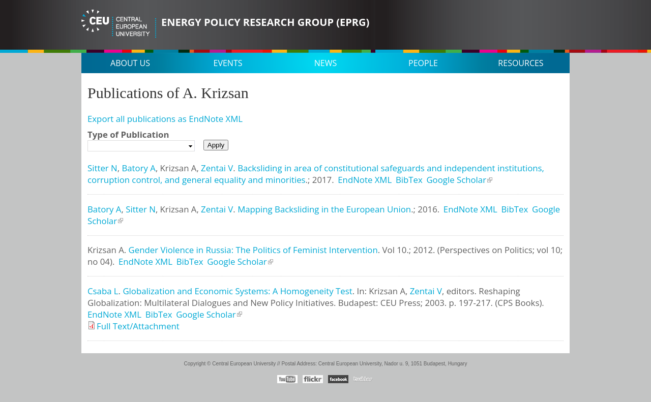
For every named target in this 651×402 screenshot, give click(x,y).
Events (228, 63)
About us (130, 63)
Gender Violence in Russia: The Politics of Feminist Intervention (253, 250)
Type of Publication (128, 134)
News (325, 63)
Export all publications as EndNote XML (165, 119)
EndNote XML (365, 179)
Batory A (138, 168)
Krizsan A (178, 168)
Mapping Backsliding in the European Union (324, 209)
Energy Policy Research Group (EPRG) (265, 22)
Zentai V (217, 168)
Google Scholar (456, 179)
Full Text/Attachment (138, 326)
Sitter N (102, 168)
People (423, 63)
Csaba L (103, 291)
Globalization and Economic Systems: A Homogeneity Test (237, 291)
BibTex (409, 179)
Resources (520, 63)
